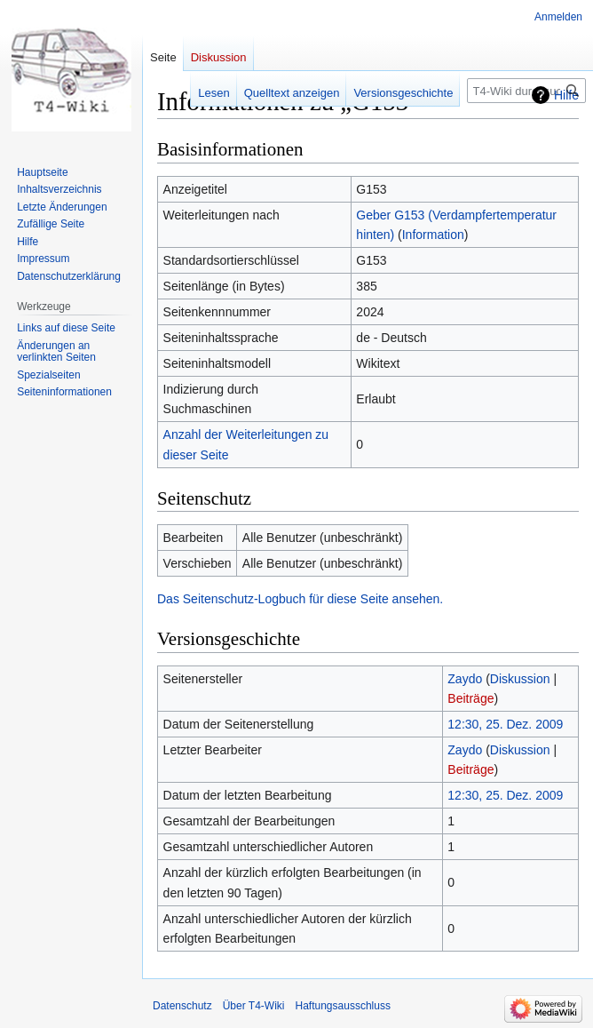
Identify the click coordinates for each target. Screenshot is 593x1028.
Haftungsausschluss (343, 1006)
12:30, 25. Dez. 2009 (505, 724)
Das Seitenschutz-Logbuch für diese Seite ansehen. (300, 599)
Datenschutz (182, 1006)
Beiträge (470, 698)
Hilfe (566, 95)
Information (433, 234)
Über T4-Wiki (254, 1006)
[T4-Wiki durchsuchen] (526, 90)
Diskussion (520, 679)
